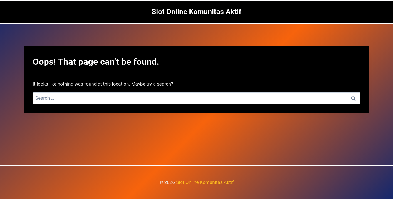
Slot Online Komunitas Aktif (205, 182)
